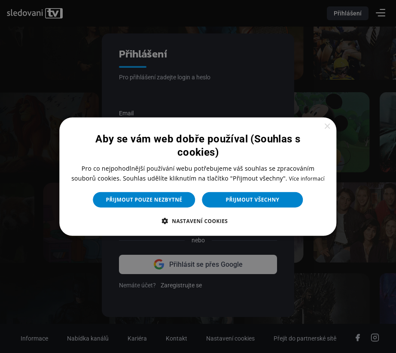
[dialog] (198, 176)
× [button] (327, 126)
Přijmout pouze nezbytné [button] (144, 199)
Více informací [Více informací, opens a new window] (307, 178)
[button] (198, 221)
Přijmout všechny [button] (252, 199)
